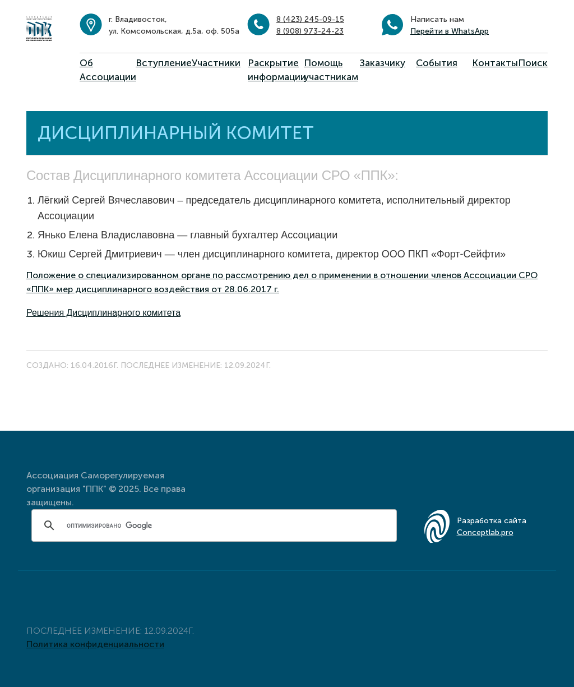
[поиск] (216, 525)
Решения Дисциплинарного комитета (103, 312)
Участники (216, 62)
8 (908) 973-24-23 (310, 31)
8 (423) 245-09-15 (310, 19)
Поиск (533, 62)
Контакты (495, 62)
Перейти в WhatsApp (449, 31)
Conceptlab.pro (485, 532)
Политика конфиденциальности (95, 644)
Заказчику (382, 62)
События (436, 62)
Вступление (164, 62)
